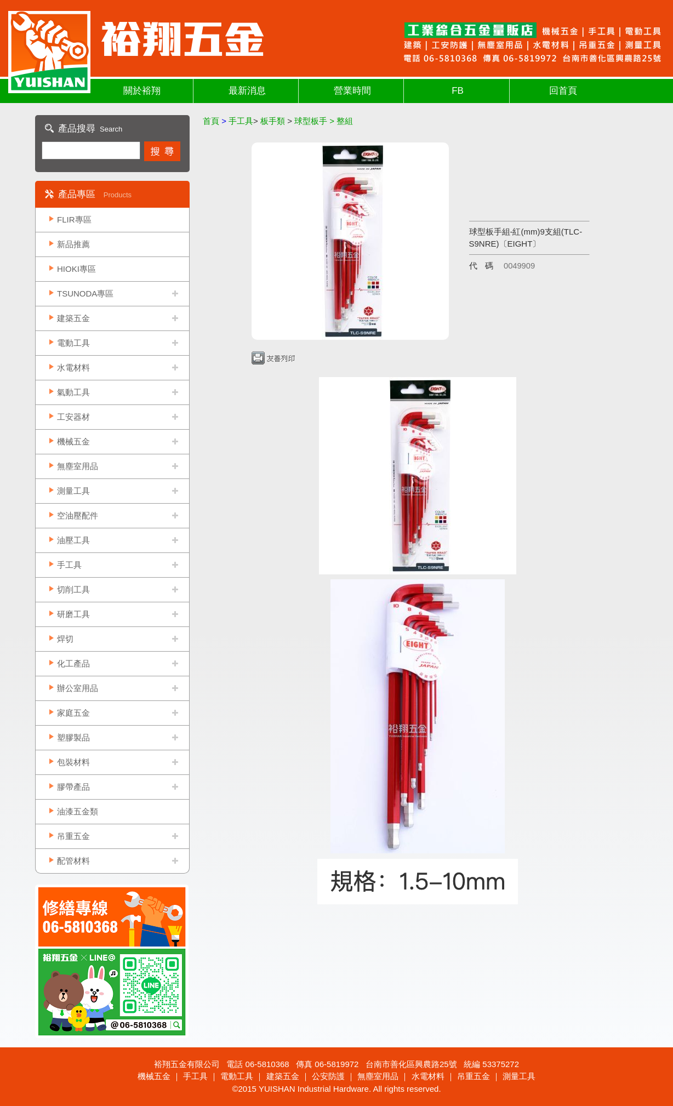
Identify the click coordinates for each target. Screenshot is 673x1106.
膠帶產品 (73, 786)
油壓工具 (73, 540)
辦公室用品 (77, 688)
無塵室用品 (77, 466)
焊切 (65, 638)
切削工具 (73, 589)
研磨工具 (73, 614)
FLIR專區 (74, 219)
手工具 (69, 564)
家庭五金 (73, 712)
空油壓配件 (77, 515)
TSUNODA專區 (85, 293)
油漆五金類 (77, 811)
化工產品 (73, 663)
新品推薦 (73, 244)
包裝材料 (73, 762)
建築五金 (73, 318)
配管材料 (73, 860)
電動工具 (73, 342)
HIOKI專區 (76, 268)
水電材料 (73, 367)
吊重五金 (73, 836)
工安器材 (73, 416)
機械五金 (73, 441)
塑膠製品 (73, 737)
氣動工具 (73, 392)
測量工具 (73, 490)
